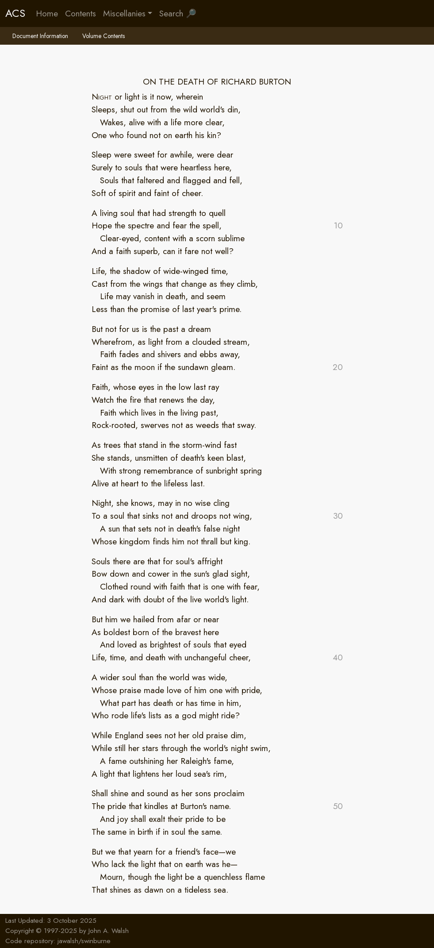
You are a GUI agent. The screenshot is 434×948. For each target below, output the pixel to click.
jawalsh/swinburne (84, 941)
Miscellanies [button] (124, 13)
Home (47, 13)
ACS (15, 13)
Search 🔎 (177, 13)
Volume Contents (103, 35)
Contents (80, 13)
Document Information (40, 35)
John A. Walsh (108, 931)
